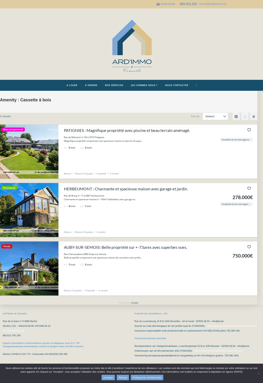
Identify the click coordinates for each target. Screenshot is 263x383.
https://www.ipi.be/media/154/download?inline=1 (232, 326)
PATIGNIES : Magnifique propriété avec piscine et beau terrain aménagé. (127, 132)
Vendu (6, 248)
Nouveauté (9, 190)
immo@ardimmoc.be (212, 3)
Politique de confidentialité (147, 377)
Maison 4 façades (84, 175)
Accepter (108, 377)
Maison (67, 175)
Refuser (123, 377)
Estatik (135, 304)
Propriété (101, 175)
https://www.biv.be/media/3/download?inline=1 (218, 350)
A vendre (114, 175)
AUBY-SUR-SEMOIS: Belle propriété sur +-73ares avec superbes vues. (125, 249)
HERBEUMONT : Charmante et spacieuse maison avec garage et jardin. (126, 190)
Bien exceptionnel (13, 131)
